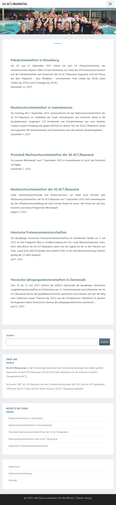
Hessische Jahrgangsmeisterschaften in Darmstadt (48, 280)
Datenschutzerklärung (20, 473)
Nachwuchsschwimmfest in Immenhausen (41, 107)
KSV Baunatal (33, 372)
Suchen (10, 335)
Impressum (14, 466)
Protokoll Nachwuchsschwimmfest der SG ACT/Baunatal (52, 155)
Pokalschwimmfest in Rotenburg (35, 60)
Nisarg (88, 498)
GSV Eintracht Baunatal (58, 372)
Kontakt (13, 480)
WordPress (68, 498)
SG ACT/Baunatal (15, 4)
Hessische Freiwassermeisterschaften (38, 232)
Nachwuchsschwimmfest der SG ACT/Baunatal (45, 189)
